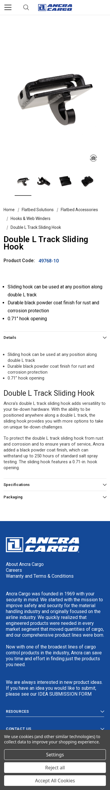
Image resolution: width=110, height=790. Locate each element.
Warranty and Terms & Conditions (40, 576)
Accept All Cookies (55, 780)
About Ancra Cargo (25, 564)
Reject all (55, 767)
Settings (55, 754)
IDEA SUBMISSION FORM (65, 694)
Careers (14, 570)
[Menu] (7, 7)
